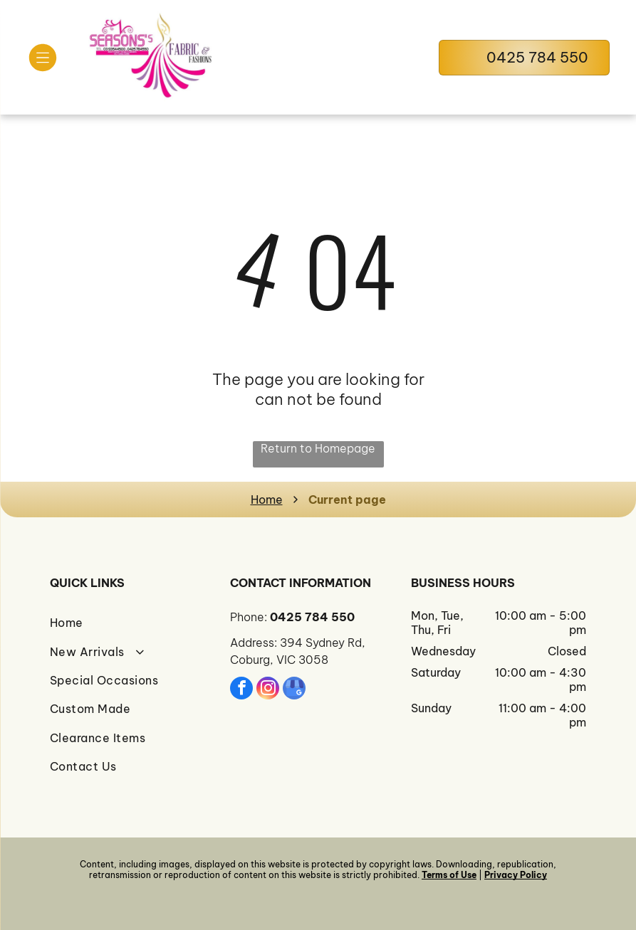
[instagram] (267, 690)
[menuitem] (137, 622)
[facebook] (241, 690)
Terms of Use (449, 875)
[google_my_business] (294, 690)
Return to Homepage (318, 448)
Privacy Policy (515, 875)
